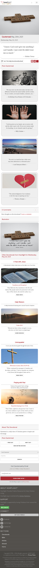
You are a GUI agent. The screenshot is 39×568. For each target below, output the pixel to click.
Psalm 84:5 (19, 325)
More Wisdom (19, 333)
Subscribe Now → (19, 478)
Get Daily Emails (19, 515)
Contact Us (5, 526)
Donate (4, 508)
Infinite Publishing (25, 496)
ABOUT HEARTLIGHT (9, 488)
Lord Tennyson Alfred (19, 164)
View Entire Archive (19, 445)
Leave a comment (26, 214)
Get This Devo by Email (12, 61)
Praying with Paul (19, 382)
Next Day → (28, 442)
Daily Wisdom (19, 302)
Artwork (4, 544)
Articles (4, 540)
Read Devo (19, 294)
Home (4, 547)
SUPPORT (4, 499)
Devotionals (5, 534)
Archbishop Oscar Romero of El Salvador (19, 97)
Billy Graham (19, 131)
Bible (3, 537)
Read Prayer (19, 415)
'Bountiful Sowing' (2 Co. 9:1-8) (19, 406)
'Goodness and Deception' (19, 285)
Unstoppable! (19, 342)
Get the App (5, 523)
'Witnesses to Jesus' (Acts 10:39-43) (19, 365)
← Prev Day (9, 442)
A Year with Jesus (19, 262)
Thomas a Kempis (19, 199)
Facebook (4, 519)
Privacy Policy (26, 481)
